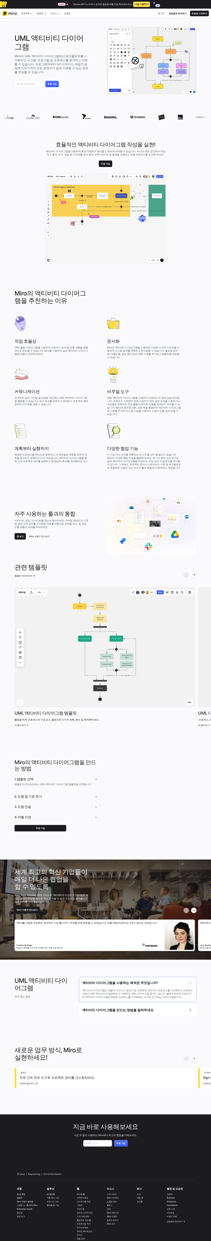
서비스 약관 (39, 1233)
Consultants (172, 1140)
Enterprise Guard (24, 1143)
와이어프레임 (82, 1162)
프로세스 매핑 (83, 1184)
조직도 (79, 1169)
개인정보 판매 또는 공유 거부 (93, 1233)
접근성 (19, 1147)
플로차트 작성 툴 (84, 1155)
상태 (109, 1143)
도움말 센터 (112, 1136)
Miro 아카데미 (113, 1132)
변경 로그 (21, 1151)
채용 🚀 (140, 1132)
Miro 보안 (111, 1158)
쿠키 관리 (72, 1233)
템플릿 (19, 1132)
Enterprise (171, 1136)
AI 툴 (79, 1188)
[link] (105, 164)
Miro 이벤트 (112, 1151)
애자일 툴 (81, 1129)
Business (171, 1132)
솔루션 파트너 (113, 1155)
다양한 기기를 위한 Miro (27, 1140)
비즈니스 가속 (53, 1136)
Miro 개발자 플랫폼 (25, 1136)
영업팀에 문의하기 (178, 13)
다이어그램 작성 (84, 1136)
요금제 (67, 13)
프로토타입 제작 (84, 1158)
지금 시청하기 (141, 4)
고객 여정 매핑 (83, 1151)
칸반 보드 (81, 1181)
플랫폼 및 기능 (53, 1140)
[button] (96, 727)
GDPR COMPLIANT (121, 1202)
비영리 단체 (172, 1151)
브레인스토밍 (82, 1132)
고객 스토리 (112, 1129)
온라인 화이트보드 (84, 1166)
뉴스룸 (140, 1136)
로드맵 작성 (82, 1177)
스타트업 (170, 1147)
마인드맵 (80, 1143)
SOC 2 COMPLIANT (105, 1202)
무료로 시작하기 (199, 13)
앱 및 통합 (21, 1129)
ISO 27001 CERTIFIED (87, 1202)
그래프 (79, 1140)
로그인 (161, 13)
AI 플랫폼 (51, 1129)
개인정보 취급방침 (56, 1233)
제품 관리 (81, 1173)
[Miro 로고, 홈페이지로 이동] (9, 13)
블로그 (109, 1140)
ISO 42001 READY (70, 1202)
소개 (139, 1129)
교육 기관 (171, 1143)
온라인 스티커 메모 (85, 1147)
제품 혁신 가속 (53, 1132)
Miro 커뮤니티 (113, 1147)
